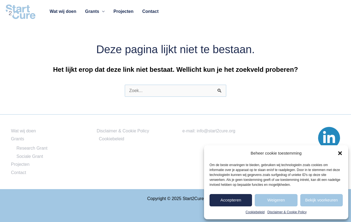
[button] (340, 153)
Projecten (124, 11)
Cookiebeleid (255, 212)
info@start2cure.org (216, 131)
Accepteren (230, 200)
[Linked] (329, 138)
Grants (92, 11)
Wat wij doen (63, 11)
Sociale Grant (29, 156)
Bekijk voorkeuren (321, 200)
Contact (150, 11)
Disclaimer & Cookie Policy (287, 212)
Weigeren (276, 200)
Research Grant (31, 148)
